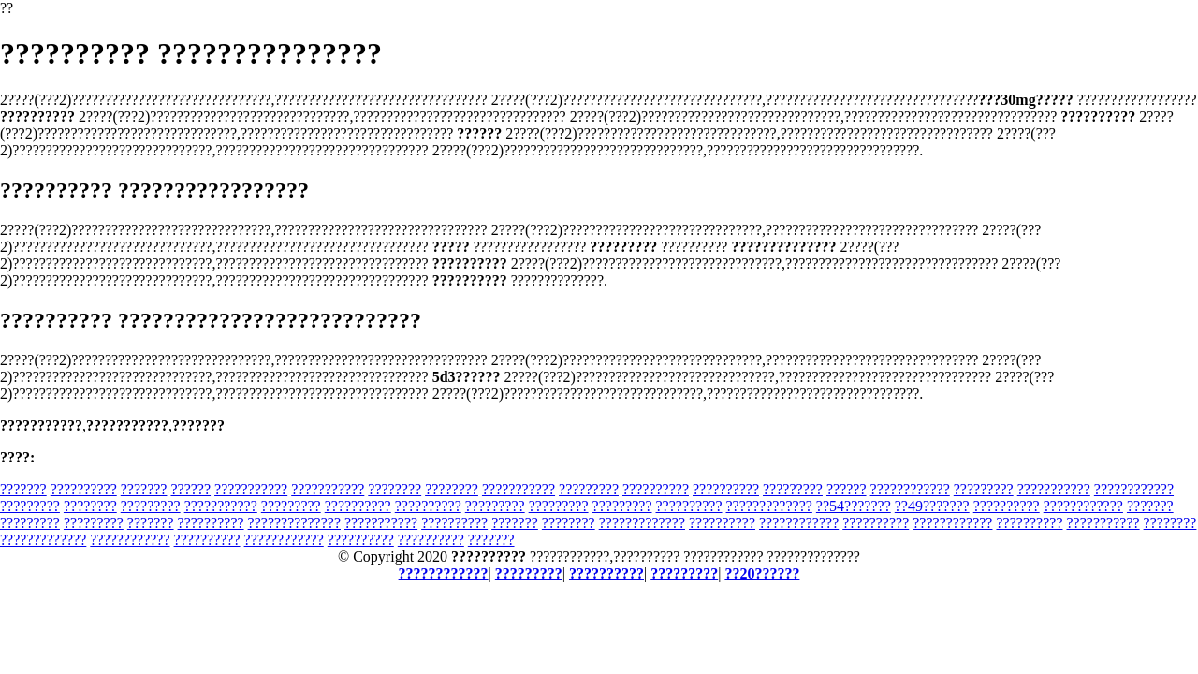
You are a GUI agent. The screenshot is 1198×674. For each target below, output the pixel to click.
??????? (23, 489)
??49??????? (932, 506)
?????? (190, 489)
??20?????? (761, 573)
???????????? (910, 489)
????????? (589, 489)
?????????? (84, 489)
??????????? (250, 489)
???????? (394, 489)
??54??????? (853, 506)
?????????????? (294, 523)
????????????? (769, 506)
